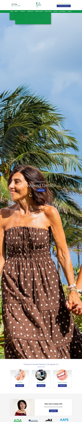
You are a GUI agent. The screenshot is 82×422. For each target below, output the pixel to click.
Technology (30, 11)
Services (22, 11)
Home (11, 11)
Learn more (20, 385)
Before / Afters (39, 11)
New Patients (62, 11)
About (16, 11)
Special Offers (48, 11)
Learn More (41, 190)
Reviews (56, 11)
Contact (70, 11)
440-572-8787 (15, 6)
